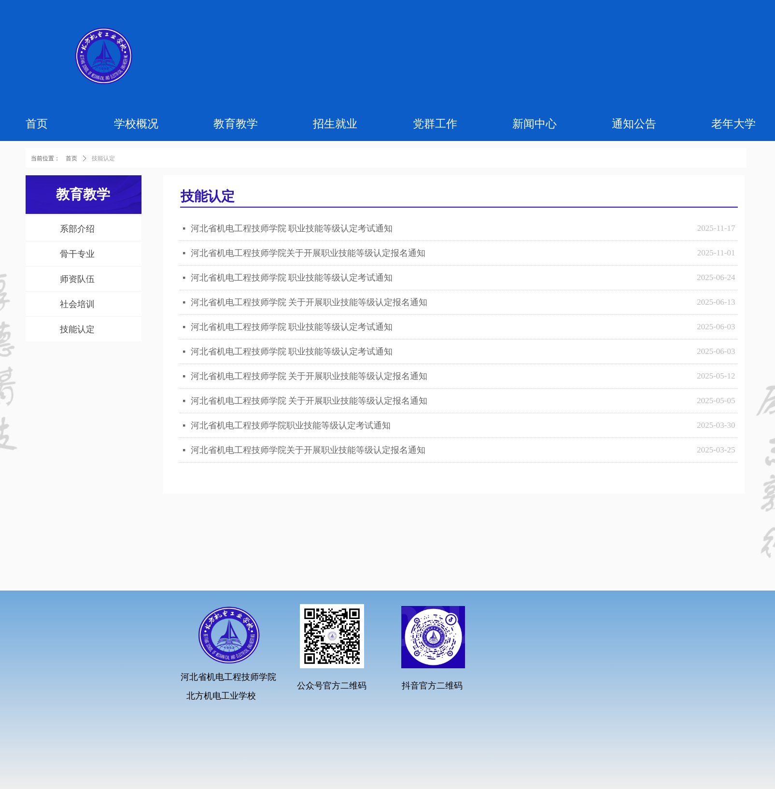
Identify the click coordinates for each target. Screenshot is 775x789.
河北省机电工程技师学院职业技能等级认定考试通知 (291, 425)
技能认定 (103, 158)
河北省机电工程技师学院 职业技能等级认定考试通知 (292, 228)
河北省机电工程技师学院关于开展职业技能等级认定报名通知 (308, 253)
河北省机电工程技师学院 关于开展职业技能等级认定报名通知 (309, 302)
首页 (71, 158)
